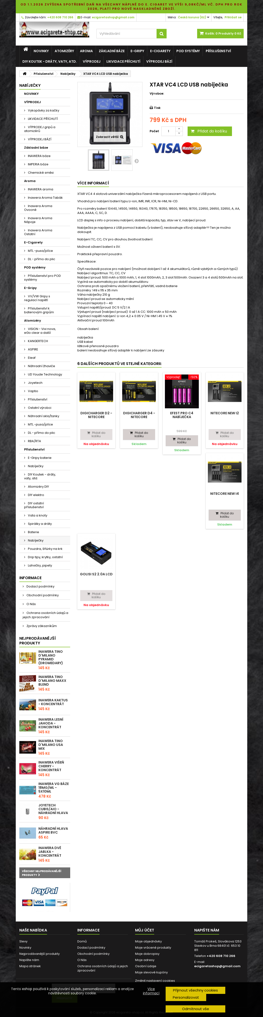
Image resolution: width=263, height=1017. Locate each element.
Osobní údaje (145, 966)
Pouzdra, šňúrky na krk (45, 548)
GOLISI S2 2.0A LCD (96, 574)
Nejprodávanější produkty (37, 641)
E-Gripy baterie (39, 457)
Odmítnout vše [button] (195, 1008)
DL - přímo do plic (41, 259)
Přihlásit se (233, 17)
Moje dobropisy (147, 953)
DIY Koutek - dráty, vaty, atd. (49, 61)
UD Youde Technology (44, 374)
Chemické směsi (40, 172)
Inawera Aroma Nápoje (38, 220)
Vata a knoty (37, 515)
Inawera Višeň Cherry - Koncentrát (51, 766)
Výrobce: (157, 93)
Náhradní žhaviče (41, 366)
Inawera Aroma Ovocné (38, 208)
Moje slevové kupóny (151, 972)
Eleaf (31, 357)
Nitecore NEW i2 (224, 413)
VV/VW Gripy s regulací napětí (37, 298)
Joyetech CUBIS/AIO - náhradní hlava (53, 809)
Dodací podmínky (40, 586)
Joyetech (34, 382)
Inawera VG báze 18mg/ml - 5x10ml (53, 787)
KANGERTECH (37, 341)
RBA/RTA (34, 441)
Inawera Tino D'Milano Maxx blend (52, 680)
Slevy (23, 941)
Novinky (25, 947)
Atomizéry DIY (38, 486)
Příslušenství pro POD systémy (42, 277)
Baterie (33, 532)
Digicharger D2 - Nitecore (96, 415)
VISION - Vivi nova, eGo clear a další (40, 331)
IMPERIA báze (37, 164)
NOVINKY (41, 51)
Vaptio (32, 391)
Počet (154, 131)
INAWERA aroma (40, 189)
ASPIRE (32, 349)
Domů (82, 941)
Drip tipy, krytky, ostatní (45, 557)
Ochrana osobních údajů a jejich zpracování (45, 615)
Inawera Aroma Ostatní (38, 232)
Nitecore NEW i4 (224, 493)
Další (136, 160)
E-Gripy (137, 51)
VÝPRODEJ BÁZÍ (159, 61)
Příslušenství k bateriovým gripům (39, 310)
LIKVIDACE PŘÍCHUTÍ (123, 61)
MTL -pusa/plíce (40, 250)
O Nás (31, 604)
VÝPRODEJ (91, 61)
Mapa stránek (30, 966)
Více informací (151, 991)
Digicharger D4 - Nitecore (139, 415)
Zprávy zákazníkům (41, 626)
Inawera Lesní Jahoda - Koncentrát (50, 723)
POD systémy (188, 51)
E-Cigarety (160, 51)
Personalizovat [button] (186, 997)
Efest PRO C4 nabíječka (181, 415)
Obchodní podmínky (42, 595)
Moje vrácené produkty (153, 947)
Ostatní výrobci (39, 407)
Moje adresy (144, 960)
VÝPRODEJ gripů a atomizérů (39, 129)
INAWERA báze (39, 156)
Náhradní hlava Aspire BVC (53, 830)
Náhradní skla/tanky (43, 416)
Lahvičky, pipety (39, 565)
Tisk (157, 108)
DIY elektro (35, 495)
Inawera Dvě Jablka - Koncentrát (49, 851)
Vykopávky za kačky (43, 110)
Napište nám (29, 960)
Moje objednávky (148, 941)
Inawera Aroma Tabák (45, 197)
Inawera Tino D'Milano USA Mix (50, 745)
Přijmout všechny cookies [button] (195, 990)
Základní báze (112, 51)
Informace (30, 578)
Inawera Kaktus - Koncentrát (53, 702)
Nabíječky (35, 466)
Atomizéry (64, 51)
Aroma (86, 51)
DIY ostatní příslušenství (34, 505)
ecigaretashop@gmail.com (217, 966)
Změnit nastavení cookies (155, 980)
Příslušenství (218, 51)
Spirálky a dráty (39, 523)
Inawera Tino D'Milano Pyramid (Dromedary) (50, 657)
